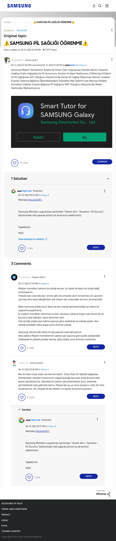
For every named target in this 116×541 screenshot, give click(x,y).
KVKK (4, 525)
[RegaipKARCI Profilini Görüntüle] (35, 199)
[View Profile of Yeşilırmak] (27, 191)
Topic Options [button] (106, 30)
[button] (107, 59)
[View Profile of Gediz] (72, 65)
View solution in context (31, 239)
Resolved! (22, 30)
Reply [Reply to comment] (96, 247)
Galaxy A (83, 65)
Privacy (6, 514)
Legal (5, 520)
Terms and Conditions (14, 509)
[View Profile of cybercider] (24, 363)
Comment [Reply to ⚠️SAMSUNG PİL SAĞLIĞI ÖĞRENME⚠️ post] (102, 161)
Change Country (11, 531)
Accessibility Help (12, 503)
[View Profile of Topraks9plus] (25, 277)
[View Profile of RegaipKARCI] (18, 60)
